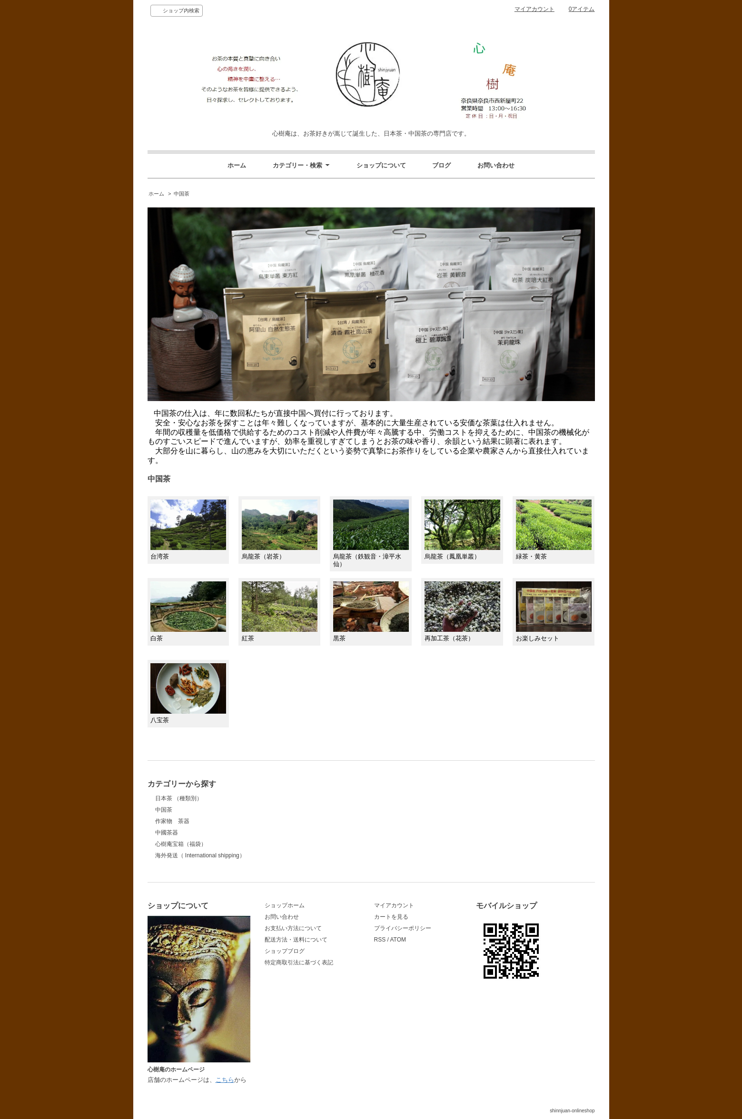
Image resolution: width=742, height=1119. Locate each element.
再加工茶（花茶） (462, 611)
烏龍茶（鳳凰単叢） (462, 530)
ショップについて (381, 165)
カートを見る (391, 916)
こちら (225, 1079)
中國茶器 (166, 832)
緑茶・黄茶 (554, 530)
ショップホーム (285, 905)
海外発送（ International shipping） (200, 855)
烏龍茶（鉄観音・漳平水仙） (371, 534)
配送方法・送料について (296, 939)
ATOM (398, 939)
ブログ (441, 165)
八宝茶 (188, 693)
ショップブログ (285, 951)
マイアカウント (534, 9)
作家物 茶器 (172, 821)
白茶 (188, 611)
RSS (380, 939)
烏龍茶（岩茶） (279, 530)
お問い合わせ (495, 165)
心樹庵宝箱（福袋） (181, 844)
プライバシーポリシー (402, 928)
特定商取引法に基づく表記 (299, 962)
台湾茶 (188, 530)
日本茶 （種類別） (178, 798)
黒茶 (371, 611)
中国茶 (181, 193)
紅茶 (279, 611)
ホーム (237, 165)
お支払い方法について (293, 928)
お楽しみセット (554, 611)
